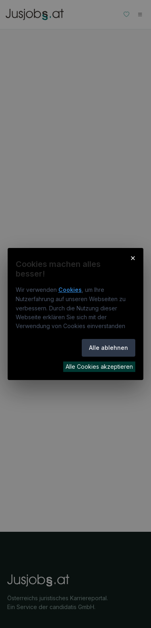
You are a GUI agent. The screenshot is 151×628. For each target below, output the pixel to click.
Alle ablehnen (108, 347)
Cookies (70, 289)
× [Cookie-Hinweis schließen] (133, 257)
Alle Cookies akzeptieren (99, 366)
